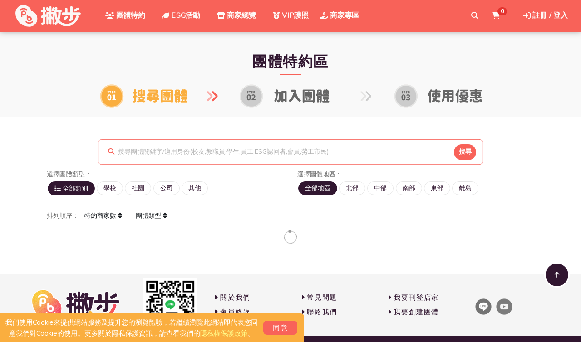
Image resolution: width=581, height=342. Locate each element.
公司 (166, 188)
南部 (409, 188)
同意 (280, 327)
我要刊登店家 (413, 297)
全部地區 (317, 188)
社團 (138, 188)
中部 (380, 188)
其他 (194, 188)
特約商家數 (103, 215)
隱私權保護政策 (224, 333)
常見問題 (319, 297)
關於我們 (232, 297)
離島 (465, 188)
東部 (437, 188)
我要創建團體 (413, 312)
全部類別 (71, 188)
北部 (352, 188)
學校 (109, 188)
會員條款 (232, 312)
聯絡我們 (319, 312)
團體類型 (151, 215)
